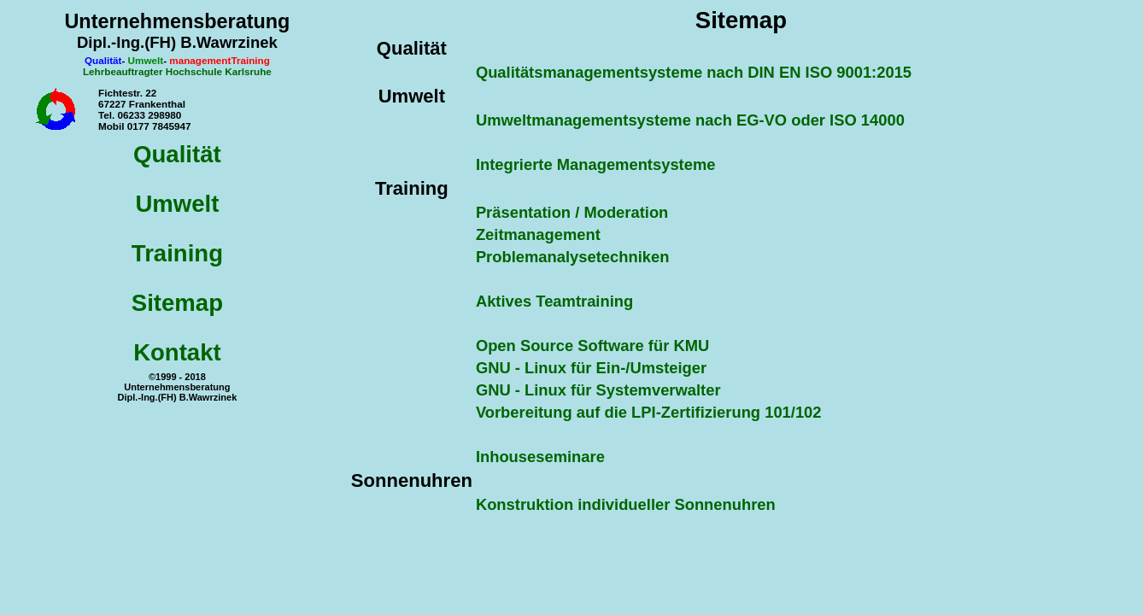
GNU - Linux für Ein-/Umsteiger (591, 368)
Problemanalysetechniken (573, 257)
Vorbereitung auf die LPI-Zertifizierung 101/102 (649, 412)
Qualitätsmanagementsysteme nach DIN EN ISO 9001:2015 (693, 72)
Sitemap (177, 303)
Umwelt (177, 203)
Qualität (177, 154)
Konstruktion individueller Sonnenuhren (626, 504)
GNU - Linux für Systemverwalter (598, 390)
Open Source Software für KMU (592, 345)
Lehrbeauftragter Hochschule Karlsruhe (177, 71)
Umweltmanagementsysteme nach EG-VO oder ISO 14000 (690, 120)
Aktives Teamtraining (554, 301)
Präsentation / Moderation (572, 212)
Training (177, 253)
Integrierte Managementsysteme (596, 164)
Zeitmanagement (538, 234)
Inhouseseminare (540, 457)
